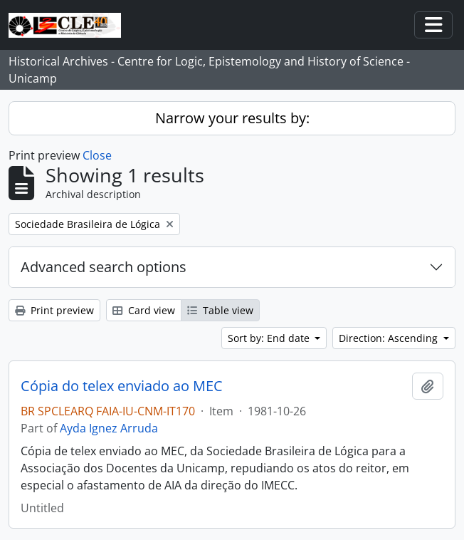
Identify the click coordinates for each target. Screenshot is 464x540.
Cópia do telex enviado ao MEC (122, 386)
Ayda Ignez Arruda (109, 428)
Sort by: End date (270, 338)
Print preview (54, 310)
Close (97, 155)
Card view (143, 310)
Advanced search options (103, 266)
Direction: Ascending (390, 338)
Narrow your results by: (232, 118)
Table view (220, 310)
